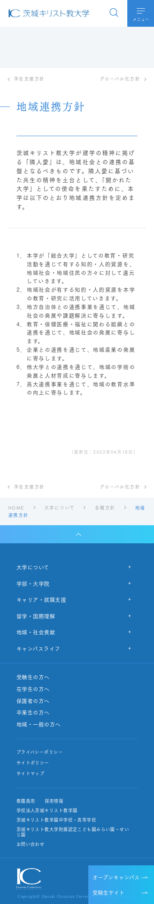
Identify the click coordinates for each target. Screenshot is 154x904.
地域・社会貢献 (35, 632)
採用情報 (54, 801)
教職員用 (25, 801)
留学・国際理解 (35, 616)
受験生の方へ (33, 677)
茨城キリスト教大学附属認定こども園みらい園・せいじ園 (72, 832)
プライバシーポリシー (39, 752)
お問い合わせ (30, 844)
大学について (32, 567)
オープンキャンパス (116, 877)
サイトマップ (30, 773)
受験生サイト (108, 892)
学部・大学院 (33, 583)
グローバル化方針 (120, 78)
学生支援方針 (29, 78)
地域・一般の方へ (38, 724)
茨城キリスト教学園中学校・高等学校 (56, 820)
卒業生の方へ (33, 712)
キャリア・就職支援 (41, 599)
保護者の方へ (33, 701)
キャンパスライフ (38, 648)
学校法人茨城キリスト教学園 (47, 810)
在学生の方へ (33, 689)
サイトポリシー (32, 762)
